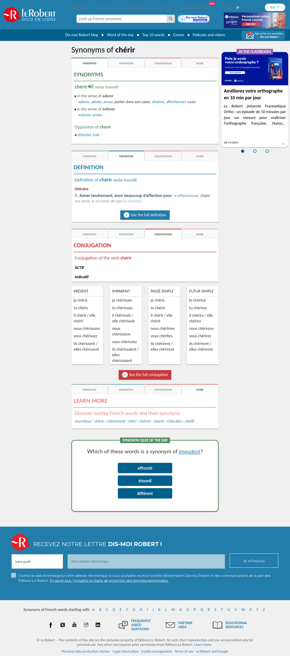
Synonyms (106, 7)
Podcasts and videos (209, 34)
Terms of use (184, 651)
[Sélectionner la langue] (275, 7)
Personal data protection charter (86, 651)
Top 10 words (152, 34)
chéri (132, 421)
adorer (83, 101)
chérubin (174, 421)
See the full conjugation (148, 374)
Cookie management (156, 651)
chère (99, 421)
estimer (84, 114)
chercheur (83, 421)
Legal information (126, 651)
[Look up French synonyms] (171, 19)
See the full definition (148, 214)
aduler (96, 101)
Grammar (164, 7)
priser (97, 114)
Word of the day (119, 34)
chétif (189, 421)
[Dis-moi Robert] (194, 19)
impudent (190, 451)
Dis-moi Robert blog (80, 34)
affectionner (176, 101)
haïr (96, 134)
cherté (158, 421)
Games (178, 34)
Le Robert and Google (212, 651)
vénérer (158, 101)
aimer (108, 101)
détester (84, 134)
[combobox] (122, 19)
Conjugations (135, 7)
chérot (145, 421)
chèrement (116, 421)
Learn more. (203, 644)
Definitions (79, 7)
